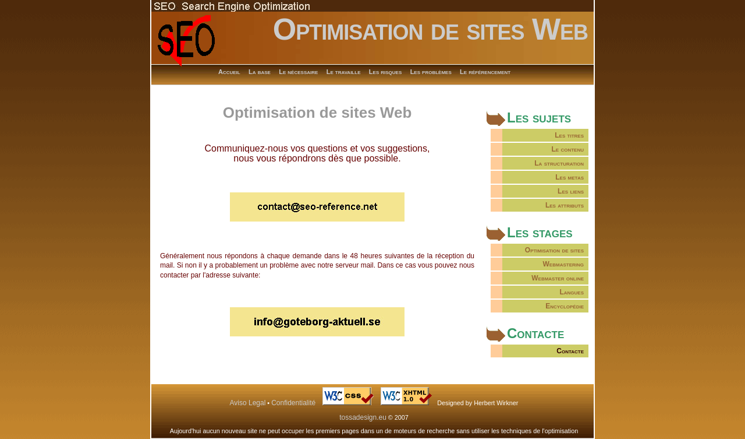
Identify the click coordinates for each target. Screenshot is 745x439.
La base (260, 71)
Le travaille (344, 71)
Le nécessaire (298, 71)
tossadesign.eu (362, 417)
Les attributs (564, 205)
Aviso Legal (248, 403)
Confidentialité (293, 403)
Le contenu (567, 149)
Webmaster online (557, 278)
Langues (571, 292)
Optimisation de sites (554, 250)
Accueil (229, 71)
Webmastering (563, 264)
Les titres (569, 135)
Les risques (385, 71)
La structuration (559, 163)
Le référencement (485, 71)
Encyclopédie (564, 306)
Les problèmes (431, 71)
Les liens (571, 191)
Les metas (569, 177)
